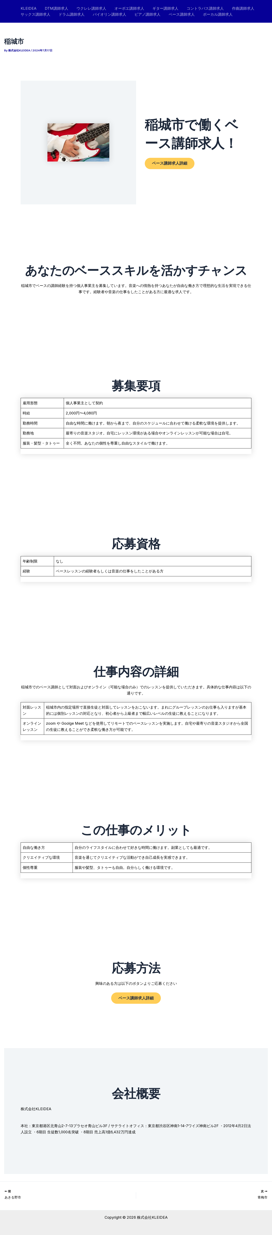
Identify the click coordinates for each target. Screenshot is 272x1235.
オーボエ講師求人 (126, 8)
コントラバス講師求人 (200, 8)
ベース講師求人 (178, 14)
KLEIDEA (28, 8)
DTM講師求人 (55, 8)
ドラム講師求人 (70, 14)
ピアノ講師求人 (145, 14)
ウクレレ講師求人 (89, 8)
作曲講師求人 (238, 8)
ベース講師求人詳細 (171, 163)
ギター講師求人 (162, 8)
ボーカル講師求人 (213, 14)
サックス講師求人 (35, 14)
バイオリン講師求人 (107, 14)
